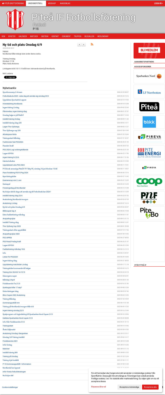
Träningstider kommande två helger (17, 268)
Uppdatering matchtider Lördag (15, 264)
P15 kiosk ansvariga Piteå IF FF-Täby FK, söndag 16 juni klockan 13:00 (30, 169)
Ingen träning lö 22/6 (11, 157)
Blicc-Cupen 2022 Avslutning (14, 295)
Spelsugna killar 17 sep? (12, 287)
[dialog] (125, 380)
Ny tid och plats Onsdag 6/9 (22, 45)
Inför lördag (7, 345)
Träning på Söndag (10, 356)
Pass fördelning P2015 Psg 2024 (15, 173)
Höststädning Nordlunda (12, 104)
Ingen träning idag (10, 261)
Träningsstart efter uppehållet (14, 230)
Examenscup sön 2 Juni (12, 180)
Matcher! (6, 349)
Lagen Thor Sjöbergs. (11, 127)
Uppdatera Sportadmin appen (14, 100)
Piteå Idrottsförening (13, 3)
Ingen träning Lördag (11, 108)
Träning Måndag (9, 299)
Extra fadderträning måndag (14, 215)
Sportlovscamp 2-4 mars (12, 92)
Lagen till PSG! (8, 245)
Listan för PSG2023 (10, 257)
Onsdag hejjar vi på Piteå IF (13, 115)
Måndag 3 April (9, 280)
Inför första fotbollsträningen (14, 372)
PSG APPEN (7, 238)
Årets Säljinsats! (9, 330)
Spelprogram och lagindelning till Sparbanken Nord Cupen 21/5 (28, 314)
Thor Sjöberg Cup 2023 (12, 226)
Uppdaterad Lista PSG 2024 (13, 165)
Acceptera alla (150, 387)
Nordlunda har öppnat (11, 368)
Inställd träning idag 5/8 (12, 123)
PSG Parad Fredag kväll (12, 242)
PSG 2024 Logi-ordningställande (15, 150)
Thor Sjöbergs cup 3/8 (11, 130)
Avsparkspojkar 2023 (11, 234)
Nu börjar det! (8, 375)
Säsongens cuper (10, 276)
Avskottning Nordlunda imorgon (15, 199)
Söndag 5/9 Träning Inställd (13, 337)
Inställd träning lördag (11, 119)
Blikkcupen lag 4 (9, 211)
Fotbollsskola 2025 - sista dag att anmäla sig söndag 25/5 (26, 96)
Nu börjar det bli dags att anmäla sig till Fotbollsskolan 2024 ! (27, 192)
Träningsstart (8, 326)
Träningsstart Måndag (11, 138)
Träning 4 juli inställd (11, 360)
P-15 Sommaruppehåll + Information (17, 364)
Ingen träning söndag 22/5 (13, 310)
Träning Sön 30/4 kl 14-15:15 (14, 272)
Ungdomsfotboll (36, 3)
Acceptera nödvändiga (129, 387)
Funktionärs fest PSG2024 (13, 142)
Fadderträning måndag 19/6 (14, 249)
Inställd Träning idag (11, 222)
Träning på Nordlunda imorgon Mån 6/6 (18, 307)
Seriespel (6, 184)
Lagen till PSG (8, 153)
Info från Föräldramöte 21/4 (13, 322)
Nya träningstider (9, 176)
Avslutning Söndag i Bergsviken (15, 333)
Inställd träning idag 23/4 (12, 196)
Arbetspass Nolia (10, 134)
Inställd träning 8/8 (10, 353)
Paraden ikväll (8, 146)
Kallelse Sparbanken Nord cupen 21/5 (18, 318)
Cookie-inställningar (10, 387)
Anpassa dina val (98, 387)
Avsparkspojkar (9, 219)
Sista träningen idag (10, 291)
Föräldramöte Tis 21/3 (11, 284)
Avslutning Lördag (10, 203)
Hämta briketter (9, 161)
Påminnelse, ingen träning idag (15, 111)
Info (4, 253)
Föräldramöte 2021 (10, 341)
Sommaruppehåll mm (11, 303)
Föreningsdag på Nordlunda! (14, 188)
